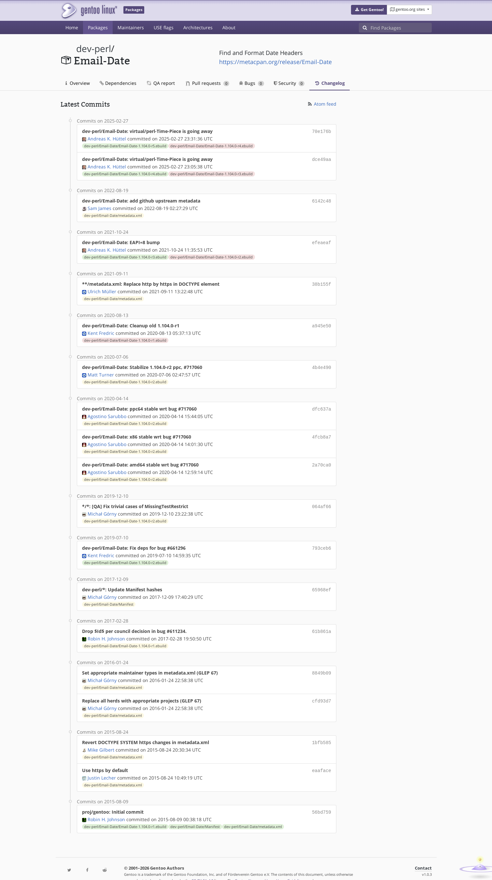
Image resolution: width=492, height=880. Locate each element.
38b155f (321, 281)
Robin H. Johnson (106, 629)
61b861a (321, 623)
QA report (160, 83)
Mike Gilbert (101, 739)
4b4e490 (321, 363)
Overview (77, 83)
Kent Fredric (101, 329)
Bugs (251, 83)
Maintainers (131, 27)
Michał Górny (102, 507)
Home (71, 27)
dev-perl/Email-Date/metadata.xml (113, 213)
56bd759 (321, 800)
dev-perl (93, 49)
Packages (98, 27)
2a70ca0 (321, 459)
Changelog (329, 83)
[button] (369, 10)
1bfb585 (321, 732)
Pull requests (208, 83)
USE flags (164, 27)
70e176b (321, 131)
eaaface (321, 759)
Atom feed (321, 104)
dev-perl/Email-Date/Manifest (109, 596)
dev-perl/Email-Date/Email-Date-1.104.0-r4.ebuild (211, 145)
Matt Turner (101, 370)
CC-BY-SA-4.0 (202, 868)
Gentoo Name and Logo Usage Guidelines (270, 868)
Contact (423, 856)
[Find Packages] (401, 28)
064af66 (321, 500)
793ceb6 (321, 541)
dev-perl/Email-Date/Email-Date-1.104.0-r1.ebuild (125, 336)
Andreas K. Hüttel (107, 138)
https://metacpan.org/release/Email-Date (275, 62)
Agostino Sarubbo (107, 411)
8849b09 (321, 664)
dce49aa (321, 158)
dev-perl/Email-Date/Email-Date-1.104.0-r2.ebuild (211, 254)
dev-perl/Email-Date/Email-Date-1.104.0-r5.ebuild (125, 145)
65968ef (321, 582)
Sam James (99, 206)
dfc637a (321, 404)
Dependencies (118, 83)
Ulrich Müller (102, 288)
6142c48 (321, 199)
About (228, 27)
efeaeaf (321, 240)
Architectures (198, 27)
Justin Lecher (102, 766)
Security (289, 83)
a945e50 (321, 322)
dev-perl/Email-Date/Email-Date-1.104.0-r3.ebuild (211, 172)
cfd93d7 (321, 691)
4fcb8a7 (321, 431)
